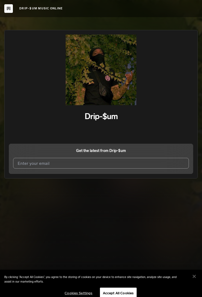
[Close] (194, 281)
